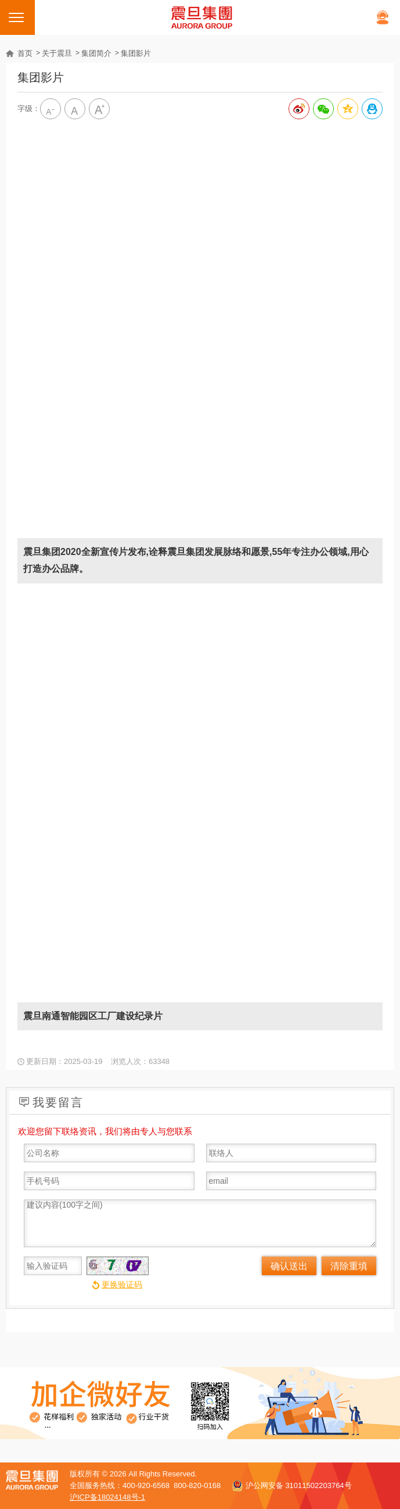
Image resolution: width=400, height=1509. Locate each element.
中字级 (74, 108)
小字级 (50, 108)
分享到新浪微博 (299, 108)
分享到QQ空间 (347, 108)
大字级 (99, 108)
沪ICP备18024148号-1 (107, 1497)
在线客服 (382, 17)
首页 (25, 53)
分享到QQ (372, 108)
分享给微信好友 (323, 108)
